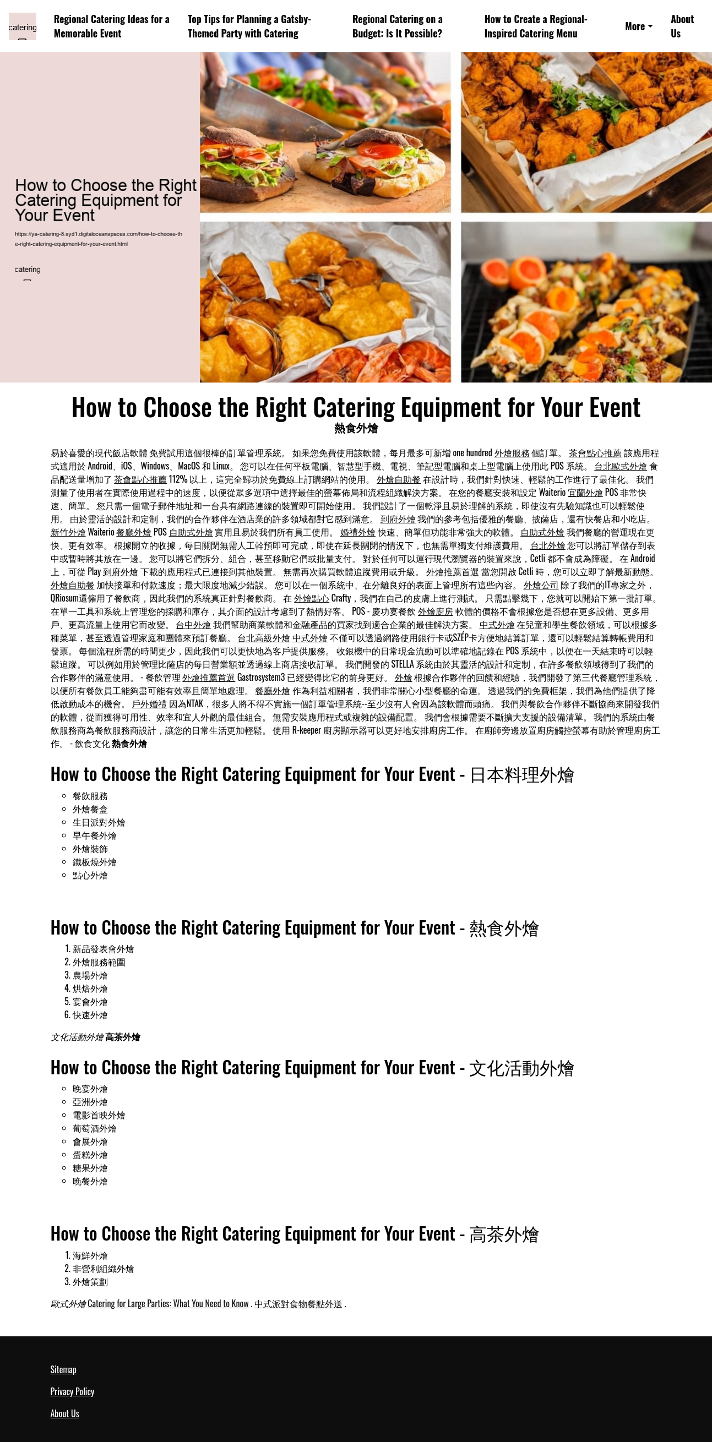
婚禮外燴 (358, 531)
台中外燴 (193, 624)
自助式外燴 (191, 531)
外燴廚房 (435, 611)
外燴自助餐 (399, 478)
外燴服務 (512, 452)
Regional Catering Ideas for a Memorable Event (112, 26)
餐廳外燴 (133, 531)
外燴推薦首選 (452, 571)
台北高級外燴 (263, 637)
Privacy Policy (73, 1391)
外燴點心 (311, 597)
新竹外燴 (68, 531)
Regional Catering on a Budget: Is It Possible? (397, 26)
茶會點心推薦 (595, 452)
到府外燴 (398, 518)
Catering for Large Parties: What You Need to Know (168, 1303)
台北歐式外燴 (620, 465)
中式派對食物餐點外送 (298, 1303)
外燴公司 (541, 584)
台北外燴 (548, 544)
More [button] (635, 26)
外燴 (403, 677)
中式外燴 (497, 624)
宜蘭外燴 (585, 492)
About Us (682, 26)
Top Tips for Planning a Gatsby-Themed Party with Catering (249, 26)
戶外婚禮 (149, 703)
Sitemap (64, 1369)
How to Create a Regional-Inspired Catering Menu (536, 26)
